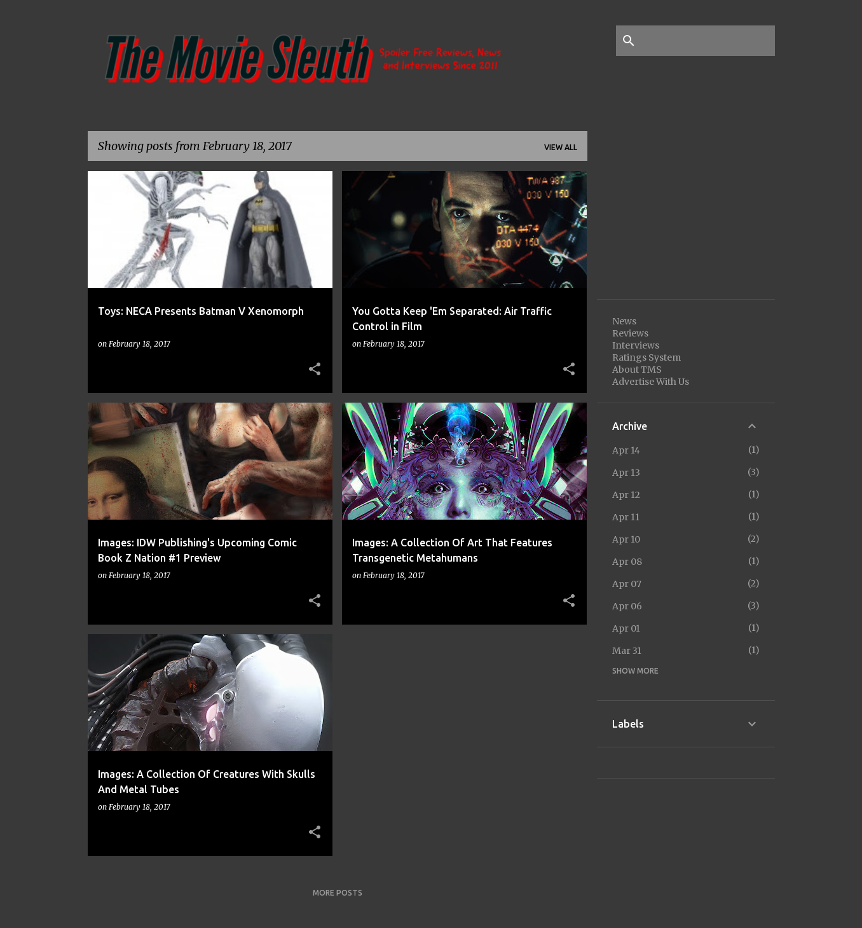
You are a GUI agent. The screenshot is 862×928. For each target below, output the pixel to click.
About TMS (637, 369)
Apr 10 (626, 539)
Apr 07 (626, 584)
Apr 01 (626, 628)
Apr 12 (626, 495)
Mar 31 (626, 650)
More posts (337, 893)
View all (560, 147)
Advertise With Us (650, 381)
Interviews (635, 345)
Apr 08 (627, 561)
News (624, 321)
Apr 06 (627, 606)
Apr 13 (626, 472)
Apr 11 (626, 517)
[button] (314, 369)
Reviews (630, 333)
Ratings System (646, 357)
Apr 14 (626, 450)
